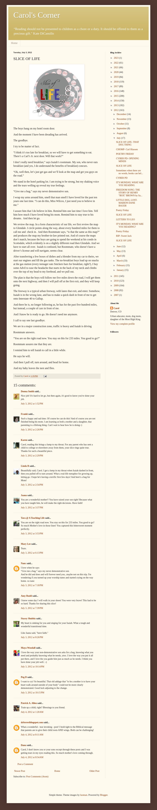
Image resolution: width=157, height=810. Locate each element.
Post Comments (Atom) (37, 776)
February (121, 265)
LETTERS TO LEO (125, 219)
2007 (116, 295)
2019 (116, 77)
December (122, 114)
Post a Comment (25, 764)
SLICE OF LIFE (124, 166)
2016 (116, 91)
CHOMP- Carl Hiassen (127, 149)
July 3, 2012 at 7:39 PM (32, 608)
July (119, 138)
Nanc (23, 563)
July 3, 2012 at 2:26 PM (32, 429)
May (119, 251)
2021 (116, 67)
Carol (116, 308)
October (121, 124)
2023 (116, 58)
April (119, 256)
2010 (116, 281)
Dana (23, 745)
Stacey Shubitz (28, 618)
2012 (116, 110)
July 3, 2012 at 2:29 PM (32, 455)
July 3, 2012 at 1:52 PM (32, 403)
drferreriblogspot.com (32, 722)
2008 (116, 290)
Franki (24, 414)
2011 (116, 276)
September (122, 128)
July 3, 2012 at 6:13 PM (32, 553)
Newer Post (19, 771)
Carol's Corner (36, 15)
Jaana (24, 495)
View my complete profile (122, 324)
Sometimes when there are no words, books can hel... (129, 172)
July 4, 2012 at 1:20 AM (32, 712)
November (122, 119)
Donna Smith (27, 391)
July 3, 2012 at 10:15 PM (32, 692)
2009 (116, 285)
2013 (116, 105)
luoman (83, 795)
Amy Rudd (26, 596)
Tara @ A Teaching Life (33, 518)
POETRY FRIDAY (125, 154)
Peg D (24, 677)
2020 (116, 72)
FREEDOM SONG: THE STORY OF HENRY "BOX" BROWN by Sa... (129, 193)
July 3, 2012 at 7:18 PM (32, 585)
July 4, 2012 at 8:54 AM (32, 757)
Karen (24, 440)
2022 (116, 63)
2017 (116, 86)
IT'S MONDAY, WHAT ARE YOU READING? (130, 225)
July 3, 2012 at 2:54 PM (32, 485)
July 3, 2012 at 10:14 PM (32, 666)
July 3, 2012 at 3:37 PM (32, 507)
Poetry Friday (122, 210)
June (119, 246)
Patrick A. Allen (29, 703)
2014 (116, 100)
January (120, 270)
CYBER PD (121, 178)
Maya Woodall (28, 648)
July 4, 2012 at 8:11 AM (32, 734)
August (120, 133)
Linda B (25, 466)
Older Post (95, 771)
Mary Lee (26, 544)
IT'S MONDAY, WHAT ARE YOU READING (130, 184)
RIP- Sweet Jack (124, 236)
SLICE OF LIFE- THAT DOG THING (127, 143)
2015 (116, 96)
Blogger (103, 795)
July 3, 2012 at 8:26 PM (32, 637)
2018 (116, 81)
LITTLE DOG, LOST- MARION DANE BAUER (126, 203)
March (120, 260)
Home (14, 43)
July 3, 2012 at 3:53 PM (32, 533)
